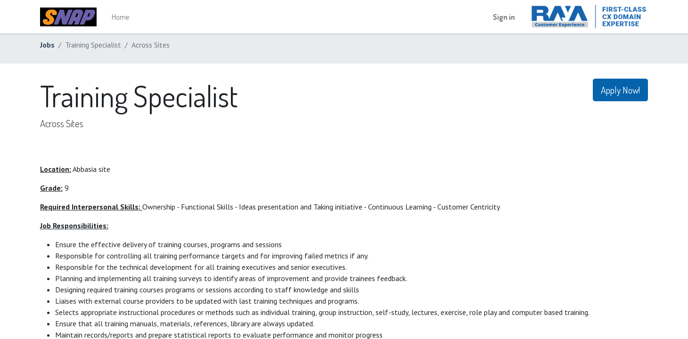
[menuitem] (120, 17)
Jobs (47, 44)
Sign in (504, 17)
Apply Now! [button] (620, 90)
